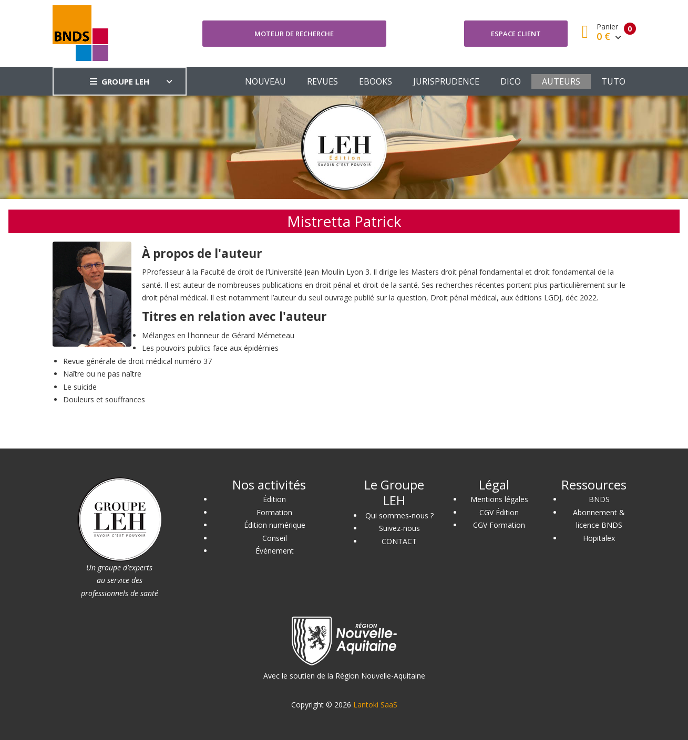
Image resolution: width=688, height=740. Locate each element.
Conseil (274, 538)
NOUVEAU (265, 81)
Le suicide (80, 387)
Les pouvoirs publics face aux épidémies (210, 348)
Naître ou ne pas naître (102, 374)
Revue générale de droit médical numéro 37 (137, 361)
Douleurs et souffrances (104, 399)
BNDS (599, 499)
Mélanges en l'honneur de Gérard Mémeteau (218, 335)
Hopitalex (599, 538)
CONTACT (399, 541)
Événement (274, 551)
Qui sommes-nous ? (399, 515)
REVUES (322, 81)
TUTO (613, 81)
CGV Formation (499, 525)
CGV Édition (499, 512)
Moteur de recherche (294, 33)
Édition (274, 499)
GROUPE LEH (119, 81)
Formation (274, 512)
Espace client (516, 33)
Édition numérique (274, 525)
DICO (510, 81)
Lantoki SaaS (375, 705)
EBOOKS (375, 81)
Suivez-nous (399, 528)
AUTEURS (561, 81)
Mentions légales (499, 499)
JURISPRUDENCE (446, 81)
